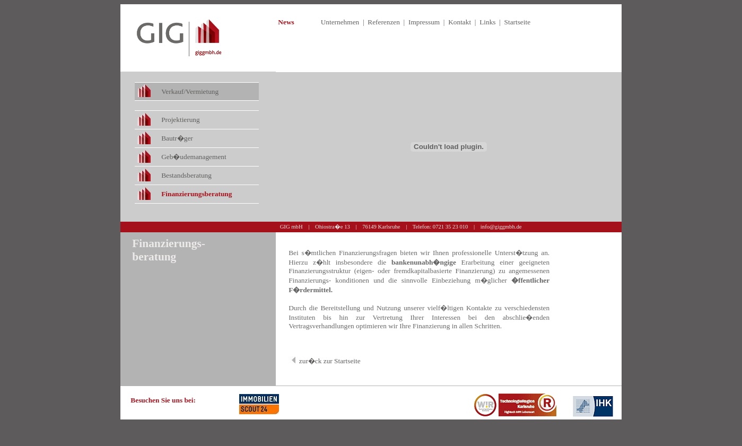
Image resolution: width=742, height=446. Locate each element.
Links (487, 22)
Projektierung (180, 120)
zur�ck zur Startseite (330, 361)
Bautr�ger (177, 138)
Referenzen (384, 22)
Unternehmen (340, 22)
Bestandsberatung (186, 175)
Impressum (424, 22)
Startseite (517, 22)
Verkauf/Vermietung (190, 91)
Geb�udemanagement (193, 157)
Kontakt (459, 22)
